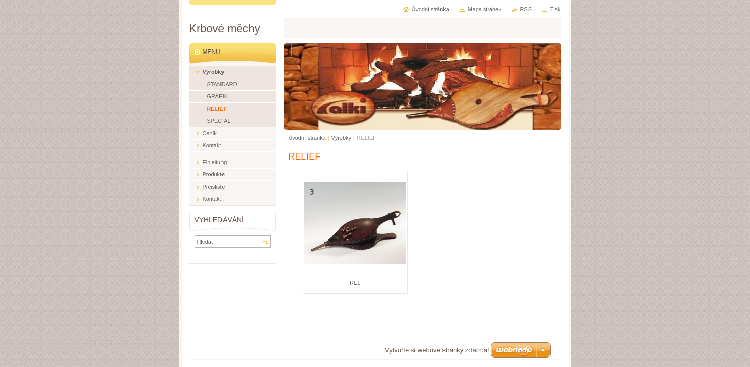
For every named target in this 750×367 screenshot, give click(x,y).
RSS (526, 9)
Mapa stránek (485, 9)
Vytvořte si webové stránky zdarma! (437, 350)
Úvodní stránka (307, 138)
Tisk (555, 9)
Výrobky (341, 138)
